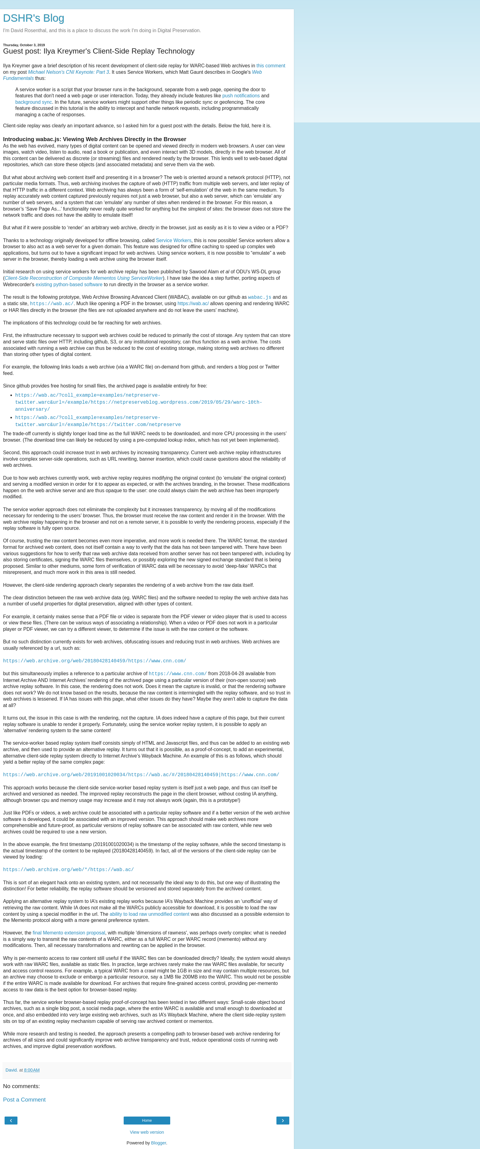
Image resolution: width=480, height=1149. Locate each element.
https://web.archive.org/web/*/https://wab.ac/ (68, 870)
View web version (147, 1132)
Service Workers (173, 240)
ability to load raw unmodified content (149, 914)
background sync (33, 102)
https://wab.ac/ (193, 303)
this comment (271, 65)
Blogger (158, 1142)
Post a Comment (24, 1099)
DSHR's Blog (34, 18)
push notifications (241, 95)
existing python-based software (69, 284)
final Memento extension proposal (69, 932)
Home (147, 1120)
